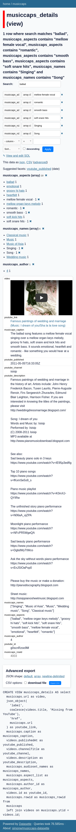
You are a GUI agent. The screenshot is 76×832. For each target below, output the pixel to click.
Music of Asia (15, 243)
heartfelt (12, 195)
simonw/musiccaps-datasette (30, 828)
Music (10, 239)
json (22, 162)
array (37, 676)
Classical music (16, 235)
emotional (13, 186)
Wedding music (16, 257)
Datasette (25, 823)
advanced (40, 162)
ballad (10, 181)
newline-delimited (53, 676)
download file (35, 682)
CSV (29, 162)
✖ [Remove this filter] (62, 94)
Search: (8, 83)
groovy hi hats (16, 190)
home (6, 3)
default (28, 676)
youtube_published (39, 168)
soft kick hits (14, 216)
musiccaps (19, 3)
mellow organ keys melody (24, 203)
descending (31, 149)
